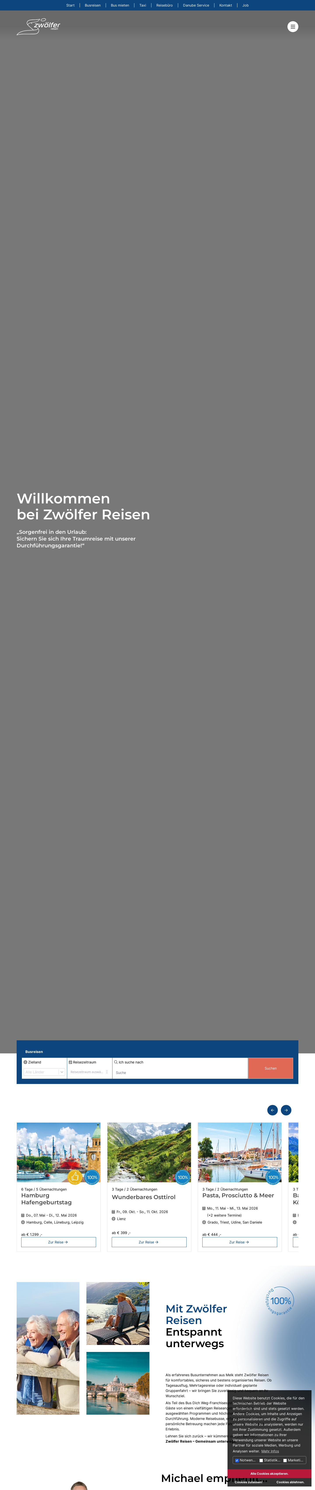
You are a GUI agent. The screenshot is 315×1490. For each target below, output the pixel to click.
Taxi (143, 5)
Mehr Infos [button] (270, 1451)
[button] (272, 1110)
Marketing (293, 1460)
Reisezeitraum (82, 1062)
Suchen (271, 1068)
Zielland (32, 1062)
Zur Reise (58, 1242)
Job (245, 5)
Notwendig (246, 1460)
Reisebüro (165, 5)
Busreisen (93, 5)
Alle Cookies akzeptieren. (269, 1473)
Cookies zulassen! (248, 1482)
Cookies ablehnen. (290, 1482)
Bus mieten (120, 5)
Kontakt (226, 5)
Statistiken (270, 1460)
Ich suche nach (128, 1062)
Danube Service (196, 5)
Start (71, 5)
